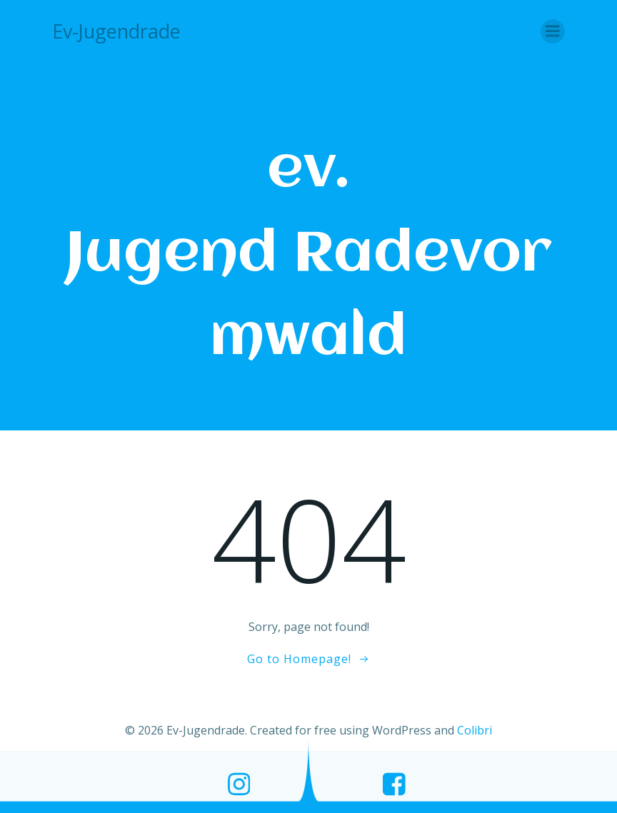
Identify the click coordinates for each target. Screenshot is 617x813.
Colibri (474, 730)
